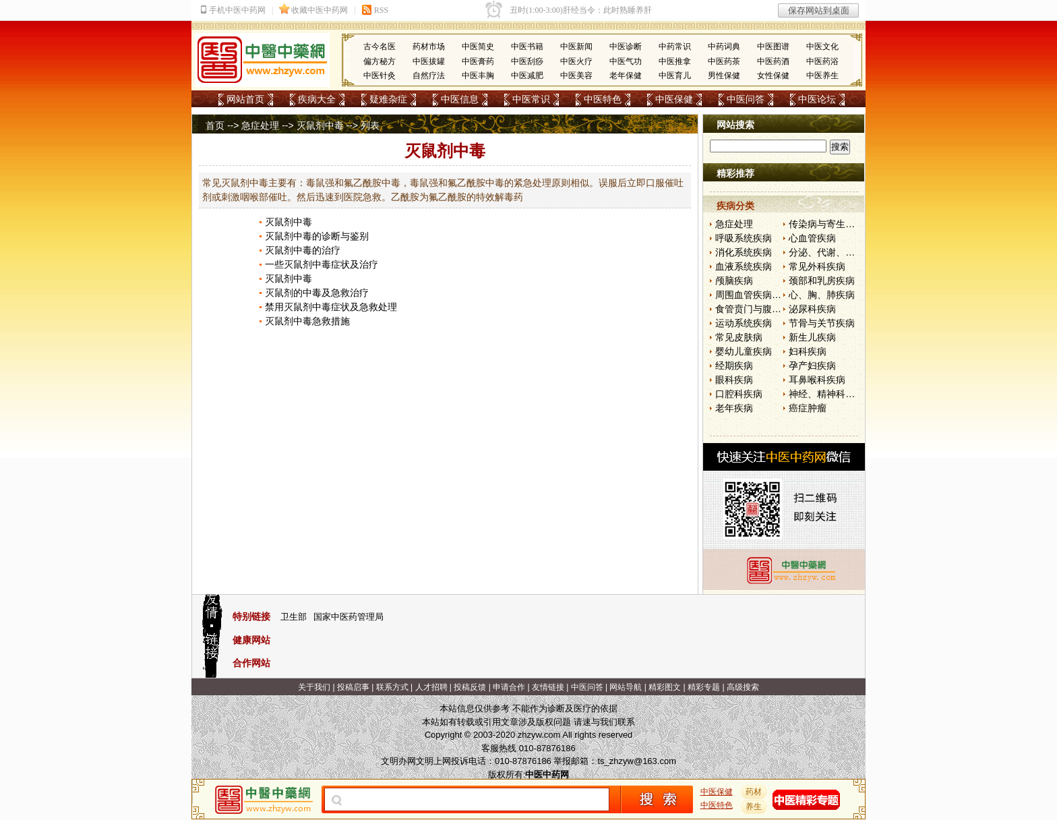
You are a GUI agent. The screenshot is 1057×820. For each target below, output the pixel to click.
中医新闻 (576, 46)
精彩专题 (704, 687)
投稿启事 (353, 687)
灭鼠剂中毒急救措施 (307, 321)
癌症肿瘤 (807, 408)
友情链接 (548, 687)
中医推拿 (675, 61)
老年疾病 (734, 408)
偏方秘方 (379, 61)
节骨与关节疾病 (822, 323)
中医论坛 (817, 99)
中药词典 (724, 46)
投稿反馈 (470, 687)
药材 (754, 791)
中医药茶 (724, 61)
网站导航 (625, 687)
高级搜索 (743, 687)
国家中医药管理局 (348, 617)
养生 (754, 806)
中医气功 (625, 61)
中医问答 (745, 99)
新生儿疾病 (812, 337)
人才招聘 (431, 687)
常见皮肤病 (738, 337)
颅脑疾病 (734, 280)
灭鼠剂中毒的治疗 (302, 250)
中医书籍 (527, 46)
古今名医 (379, 46)
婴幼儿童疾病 (743, 351)
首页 (215, 125)
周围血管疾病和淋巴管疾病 (771, 294)
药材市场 (429, 46)
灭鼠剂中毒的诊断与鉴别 (317, 236)
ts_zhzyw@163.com (636, 761)
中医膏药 (478, 61)
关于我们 (314, 687)
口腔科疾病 (738, 393)
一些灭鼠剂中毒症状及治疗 (321, 264)
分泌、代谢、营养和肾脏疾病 (850, 252)
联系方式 (392, 687)
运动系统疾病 (743, 323)
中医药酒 (773, 61)
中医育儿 (675, 75)
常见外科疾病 (817, 266)
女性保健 (773, 75)
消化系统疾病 (743, 252)
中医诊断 (625, 46)
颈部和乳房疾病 (822, 280)
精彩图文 (664, 687)
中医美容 (576, 75)
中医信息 (460, 99)
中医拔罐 (429, 61)
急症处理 (260, 125)
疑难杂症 (388, 99)
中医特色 (603, 99)
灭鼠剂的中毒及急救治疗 (317, 292)
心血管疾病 (812, 238)
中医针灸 (379, 75)
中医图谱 (773, 46)
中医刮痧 (527, 61)
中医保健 (674, 99)
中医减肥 (527, 75)
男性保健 (724, 75)
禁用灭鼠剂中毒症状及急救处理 (331, 306)
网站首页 (245, 99)
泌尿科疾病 (812, 308)
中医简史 (478, 46)
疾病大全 (317, 99)
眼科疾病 (734, 379)
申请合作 (509, 687)
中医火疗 (576, 61)
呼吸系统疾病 (743, 238)
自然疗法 (429, 75)
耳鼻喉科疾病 (817, 379)
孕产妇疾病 (812, 365)
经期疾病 (734, 365)
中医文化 (822, 46)
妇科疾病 (807, 351)
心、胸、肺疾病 (822, 294)
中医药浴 (822, 61)
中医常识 (531, 99)
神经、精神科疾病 (826, 393)
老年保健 (625, 75)
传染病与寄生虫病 (826, 223)
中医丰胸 (478, 75)
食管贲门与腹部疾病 (757, 308)
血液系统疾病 (743, 266)
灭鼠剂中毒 (320, 125)
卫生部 (293, 617)
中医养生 (822, 75)
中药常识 (675, 46)
